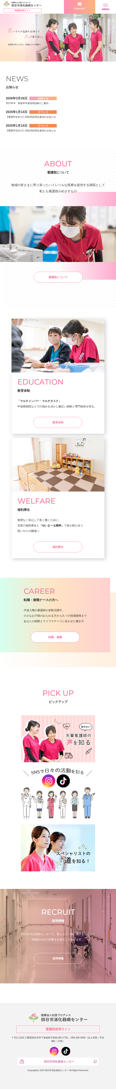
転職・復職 (55, 637)
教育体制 (57, 422)
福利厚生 (57, 547)
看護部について (58, 277)
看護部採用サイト (22, 10)
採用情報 (58, 958)
